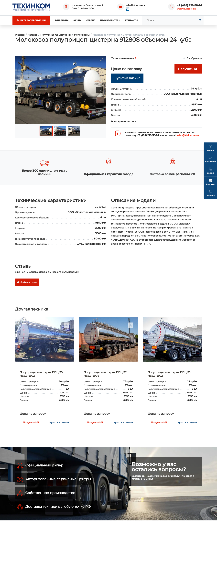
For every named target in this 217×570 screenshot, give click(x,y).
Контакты (131, 20)
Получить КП (31, 422)
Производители (110, 20)
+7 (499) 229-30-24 (189, 5)
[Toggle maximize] (102, 60)
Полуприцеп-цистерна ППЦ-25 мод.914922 (169, 374)
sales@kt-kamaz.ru (135, 5)
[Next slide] (99, 90)
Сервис (90, 20)
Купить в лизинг (59, 422)
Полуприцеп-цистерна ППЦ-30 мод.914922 (41, 374)
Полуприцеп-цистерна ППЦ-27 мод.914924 (105, 374)
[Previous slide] (21, 90)
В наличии (61, 20)
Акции (77, 20)
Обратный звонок (186, 9)
